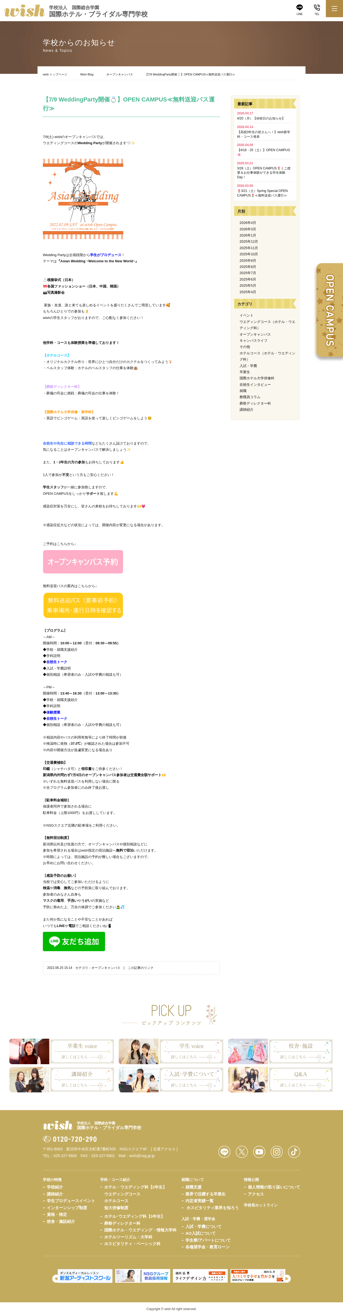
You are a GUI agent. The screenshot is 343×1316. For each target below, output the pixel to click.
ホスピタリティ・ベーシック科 (132, 1243)
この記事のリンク (141, 968)
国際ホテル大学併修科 (257, 378)
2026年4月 (248, 223)
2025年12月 (249, 241)
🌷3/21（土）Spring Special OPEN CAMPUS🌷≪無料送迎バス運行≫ (262, 190)
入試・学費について (203, 1226)
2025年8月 (248, 267)
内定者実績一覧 (199, 1200)
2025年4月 (248, 292)
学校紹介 (55, 1187)
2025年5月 (248, 285)
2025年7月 (248, 273)
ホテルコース (116, 1200)
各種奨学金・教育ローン (207, 1247)
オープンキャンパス (119, 74)
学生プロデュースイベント (71, 1200)
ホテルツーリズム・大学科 (128, 1237)
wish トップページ (55, 74)
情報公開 (251, 1179)
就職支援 (193, 1187)
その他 (245, 347)
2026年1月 (248, 235)
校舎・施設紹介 (61, 1221)
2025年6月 (248, 279)
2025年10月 (249, 254)
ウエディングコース (122, 1194)
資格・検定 (57, 1214)
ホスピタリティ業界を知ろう (213, 1207)
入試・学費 (248, 366)
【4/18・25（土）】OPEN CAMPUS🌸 (263, 150)
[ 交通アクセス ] (164, 1149)
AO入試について (200, 1233)
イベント (246, 315)
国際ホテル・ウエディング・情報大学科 (140, 1230)
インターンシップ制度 (67, 1207)
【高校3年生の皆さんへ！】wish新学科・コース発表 (263, 132)
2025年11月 (249, 248)
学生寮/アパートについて (208, 1240)
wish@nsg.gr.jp (142, 1156)
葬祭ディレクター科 (255, 403)
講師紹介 (246, 410)
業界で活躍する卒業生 (205, 1194)
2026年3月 (248, 229)
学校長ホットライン (261, 1205)
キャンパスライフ (253, 341)
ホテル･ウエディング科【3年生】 (134, 1216)
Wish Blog (87, 74)
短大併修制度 (116, 1207)
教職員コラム (250, 397)
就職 (243, 391)
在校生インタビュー (255, 385)
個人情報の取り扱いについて (274, 1187)
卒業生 (245, 372)
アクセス (256, 1194)
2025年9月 (248, 261)
